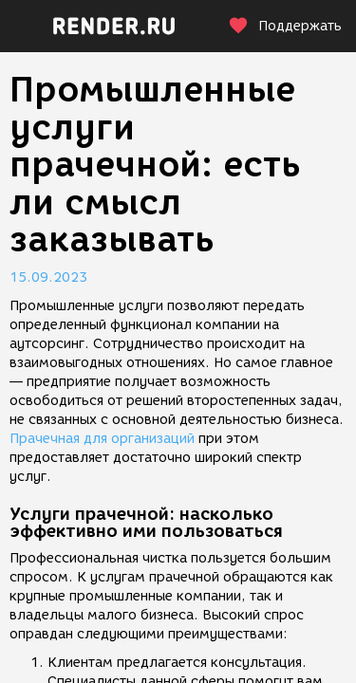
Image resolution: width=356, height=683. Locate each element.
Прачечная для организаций (102, 439)
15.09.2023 (48, 277)
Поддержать (285, 26)
